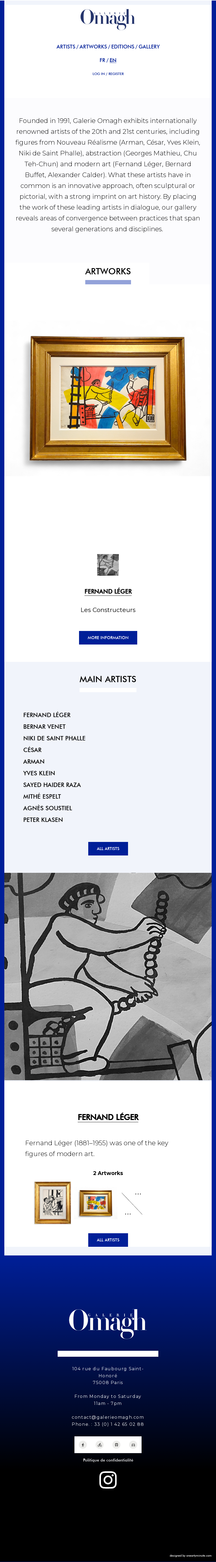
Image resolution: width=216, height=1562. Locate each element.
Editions (122, 47)
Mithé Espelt (42, 796)
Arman (34, 761)
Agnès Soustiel (47, 808)
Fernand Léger (46, 714)
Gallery (149, 47)
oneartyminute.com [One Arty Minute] (199, 1555)
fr (102, 60)
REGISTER (116, 74)
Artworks (93, 47)
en (113, 60)
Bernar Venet (44, 726)
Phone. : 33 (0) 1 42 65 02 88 (108, 1424)
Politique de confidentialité (108, 1460)
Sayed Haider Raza (52, 784)
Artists (66, 47)
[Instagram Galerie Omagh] (108, 1480)
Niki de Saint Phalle (54, 738)
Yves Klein (39, 773)
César (32, 749)
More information (108, 637)
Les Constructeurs (108, 610)
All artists (108, 848)
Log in (99, 74)
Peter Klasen (43, 819)
